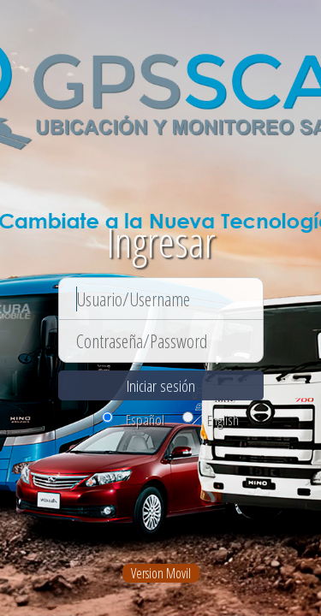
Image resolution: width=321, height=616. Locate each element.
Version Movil (161, 573)
